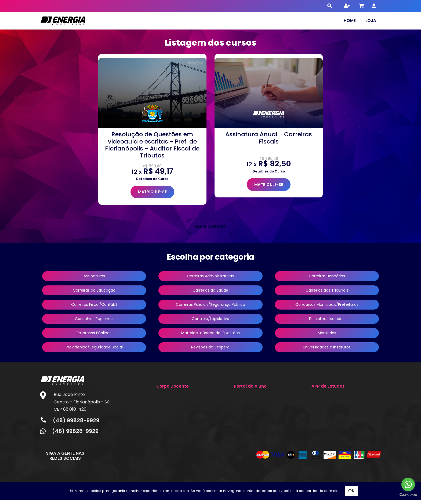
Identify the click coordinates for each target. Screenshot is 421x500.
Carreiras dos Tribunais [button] (327, 290)
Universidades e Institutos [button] (327, 347)
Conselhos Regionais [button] (94, 318)
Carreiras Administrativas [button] (210, 276)
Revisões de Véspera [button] (210, 347)
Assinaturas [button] (94, 276)
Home (350, 20)
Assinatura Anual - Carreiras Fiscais (268, 137)
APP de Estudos (328, 386)
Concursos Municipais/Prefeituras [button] (326, 304)
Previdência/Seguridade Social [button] (94, 347)
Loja (370, 20)
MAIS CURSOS (210, 226)
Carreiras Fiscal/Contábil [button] (94, 304)
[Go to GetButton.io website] (408, 494)
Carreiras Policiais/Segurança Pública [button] (210, 304)
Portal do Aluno (250, 386)
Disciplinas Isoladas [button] (326, 318)
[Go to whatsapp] (408, 484)
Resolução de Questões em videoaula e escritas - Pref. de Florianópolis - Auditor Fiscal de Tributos (152, 145)
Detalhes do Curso (152, 179)
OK (351, 491)
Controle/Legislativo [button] (210, 318)
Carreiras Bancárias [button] (327, 276)
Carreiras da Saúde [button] (210, 290)
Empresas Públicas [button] (94, 333)
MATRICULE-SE (152, 191)
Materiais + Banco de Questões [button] (210, 333)
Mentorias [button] (327, 333)
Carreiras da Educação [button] (94, 290)
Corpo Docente (172, 386)
